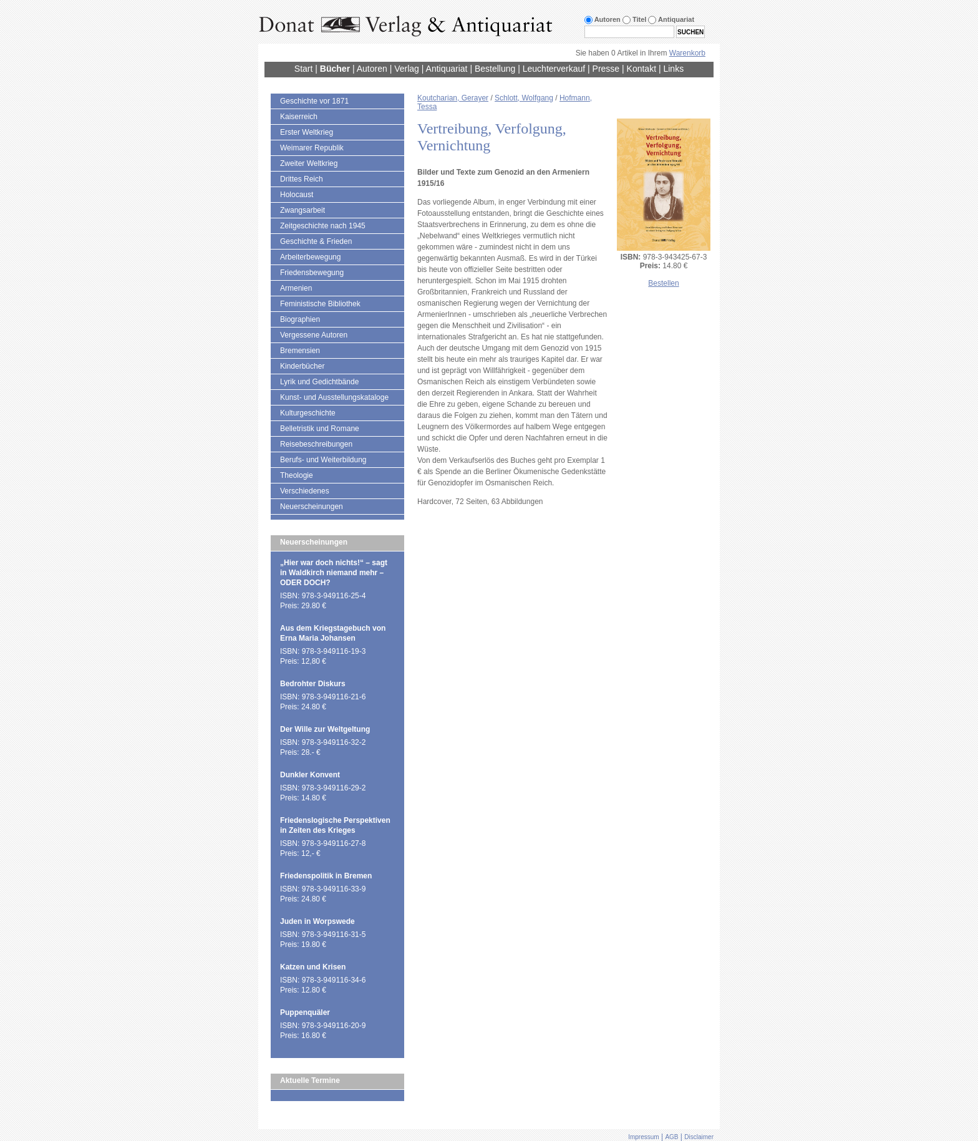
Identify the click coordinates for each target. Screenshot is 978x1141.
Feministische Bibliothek (320, 303)
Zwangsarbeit (302, 210)
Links (673, 69)
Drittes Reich (301, 179)
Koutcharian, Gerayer (452, 98)
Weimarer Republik (312, 147)
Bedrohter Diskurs (313, 683)
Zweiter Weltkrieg (308, 163)
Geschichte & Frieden (316, 241)
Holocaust (296, 194)
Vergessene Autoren (313, 335)
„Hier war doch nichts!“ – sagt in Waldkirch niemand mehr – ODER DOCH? (333, 572)
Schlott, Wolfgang (524, 98)
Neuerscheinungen (311, 506)
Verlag (406, 69)
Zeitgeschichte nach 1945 (323, 225)
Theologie (296, 475)
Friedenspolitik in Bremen (326, 876)
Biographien (300, 319)
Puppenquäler (305, 1012)
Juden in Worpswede (317, 921)
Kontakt (641, 69)
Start (303, 69)
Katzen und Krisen (313, 967)
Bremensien (300, 350)
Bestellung (495, 69)
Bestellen (663, 283)
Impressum (643, 1137)
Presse (606, 69)
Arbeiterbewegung (310, 257)
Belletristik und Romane (319, 428)
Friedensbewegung (312, 272)
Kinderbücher (302, 366)
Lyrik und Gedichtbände (319, 381)
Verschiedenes (304, 491)
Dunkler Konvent (310, 774)
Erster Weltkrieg (306, 132)
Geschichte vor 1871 (314, 101)
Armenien (296, 288)
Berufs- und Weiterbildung (323, 459)
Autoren (372, 69)
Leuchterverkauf (554, 69)
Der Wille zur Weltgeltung (325, 729)
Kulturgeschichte (308, 413)
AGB (671, 1137)
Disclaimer (699, 1137)
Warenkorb (687, 53)
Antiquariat (447, 69)
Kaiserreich (298, 116)
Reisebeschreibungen (316, 444)
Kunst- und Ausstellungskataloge (334, 397)
